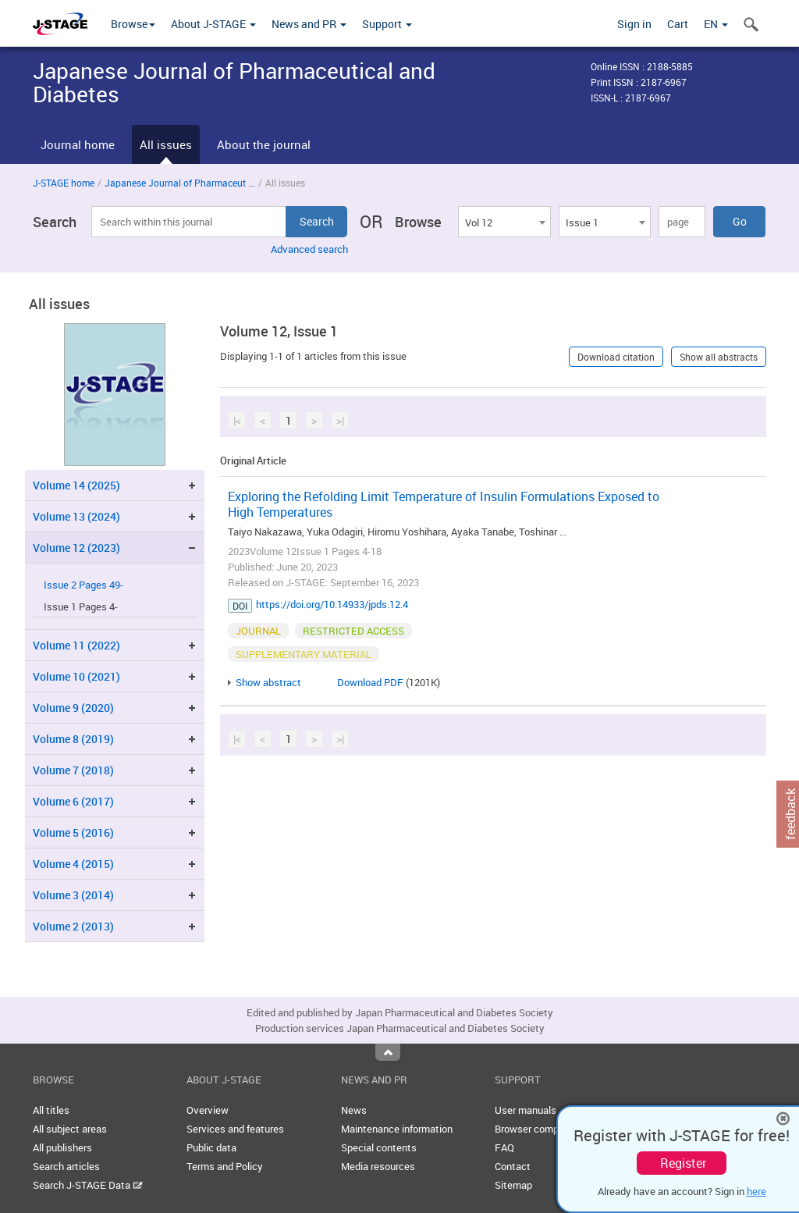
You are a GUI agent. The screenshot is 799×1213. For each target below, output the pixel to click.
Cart (677, 23)
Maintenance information (397, 1129)
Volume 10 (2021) (76, 676)
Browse (133, 23)
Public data (211, 1147)
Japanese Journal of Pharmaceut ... (180, 182)
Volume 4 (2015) (73, 863)
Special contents (379, 1147)
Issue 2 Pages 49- (83, 585)
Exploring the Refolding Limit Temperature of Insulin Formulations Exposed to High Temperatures (443, 504)
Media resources (378, 1166)
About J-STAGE (213, 23)
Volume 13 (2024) (76, 516)
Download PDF (370, 682)
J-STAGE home (63, 182)
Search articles (66, 1166)
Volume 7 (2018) (73, 770)
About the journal (264, 144)
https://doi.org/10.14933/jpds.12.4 (332, 604)
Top (387, 1052)
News (354, 1110)
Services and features (235, 1129)
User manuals (525, 1110)
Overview (207, 1110)
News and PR (309, 23)
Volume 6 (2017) (73, 801)
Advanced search (309, 249)
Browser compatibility (543, 1129)
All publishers (62, 1147)
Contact (513, 1166)
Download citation (616, 356)
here (756, 1191)
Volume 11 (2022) (76, 645)
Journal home (78, 144)
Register (683, 1163)
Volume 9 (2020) (73, 707)
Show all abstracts (719, 356)
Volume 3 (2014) (73, 895)
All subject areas (70, 1129)
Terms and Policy (224, 1166)
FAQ (504, 1147)
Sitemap (513, 1185)
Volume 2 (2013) (73, 926)
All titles (51, 1110)
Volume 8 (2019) (73, 738)
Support (387, 23)
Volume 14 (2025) (76, 485)
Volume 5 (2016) (73, 832)
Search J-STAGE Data (88, 1185)
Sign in (634, 23)
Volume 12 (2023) (76, 547)
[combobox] (504, 221)
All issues (166, 144)
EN (716, 23)
